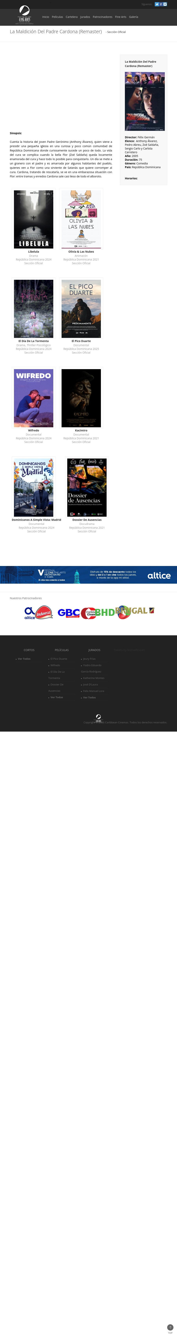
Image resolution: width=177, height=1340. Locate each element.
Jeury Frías (89, 658)
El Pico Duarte (59, 658)
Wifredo (55, 665)
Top (170, 1329)
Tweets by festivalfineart (129, 650)
